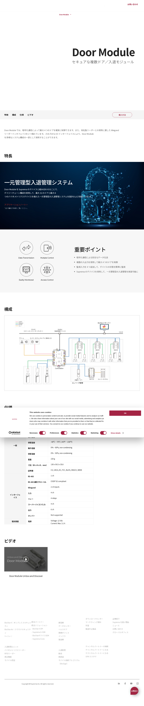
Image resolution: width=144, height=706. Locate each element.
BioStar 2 (8, 636)
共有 (137, 114)
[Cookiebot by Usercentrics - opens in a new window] (14, 701)
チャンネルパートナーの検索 (97, 646)
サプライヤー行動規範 (69, 674)
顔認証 (61, 656)
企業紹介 (115, 618)
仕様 (22, 114)
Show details (115, 702)
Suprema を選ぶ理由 (120, 622)
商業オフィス (63, 632)
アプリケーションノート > (15, 204)
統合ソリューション (39, 625)
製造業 (61, 639)
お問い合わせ (132, 4)
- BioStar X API (37, 628)
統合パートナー (38, 622)
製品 (13, 15)
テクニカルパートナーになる (97, 653)
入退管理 (61, 650)
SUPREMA (12, 6)
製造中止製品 (91, 629)
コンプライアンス (49, 674)
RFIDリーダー (9, 653)
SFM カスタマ (91, 656)
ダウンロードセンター (94, 618)
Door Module (64, 15)
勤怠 (60, 653)
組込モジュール (38, 645)
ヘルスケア (62, 629)
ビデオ (30, 114)
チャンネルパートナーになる (97, 649)
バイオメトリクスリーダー (15, 650)
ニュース (115, 625)
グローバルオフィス (120, 632)
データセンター (64, 626)
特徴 (6, 114)
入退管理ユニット (11, 646)
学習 (87, 625)
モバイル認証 (9, 660)
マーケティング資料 (93, 622)
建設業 (61, 622)
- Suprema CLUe (38, 638)
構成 (14, 114)
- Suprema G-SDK (38, 632)
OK (125, 682)
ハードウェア (32, 15)
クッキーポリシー (32, 674)
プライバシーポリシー (12, 674)
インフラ (61, 636)
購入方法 (100, 5)
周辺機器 (46, 15)
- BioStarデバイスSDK (40, 635)
